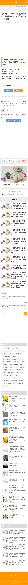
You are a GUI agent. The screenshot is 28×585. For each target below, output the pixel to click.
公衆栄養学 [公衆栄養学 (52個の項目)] (5, 364)
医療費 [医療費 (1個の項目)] (21, 364)
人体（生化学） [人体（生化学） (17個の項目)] (18, 353)
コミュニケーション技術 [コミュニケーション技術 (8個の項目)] (7, 351)
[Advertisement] (14, 39)
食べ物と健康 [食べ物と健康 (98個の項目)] (5, 386)
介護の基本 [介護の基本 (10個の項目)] (8, 361)
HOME (14, 575)
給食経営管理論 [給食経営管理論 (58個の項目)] (14, 380)
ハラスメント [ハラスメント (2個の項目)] (5, 353)
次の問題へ (19, 90)
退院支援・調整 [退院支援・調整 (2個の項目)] (20, 383)
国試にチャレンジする (14, 120)
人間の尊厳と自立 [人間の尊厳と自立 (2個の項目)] (6, 359)
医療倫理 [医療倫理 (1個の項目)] (16, 364)
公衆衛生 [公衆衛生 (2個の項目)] (10, 364)
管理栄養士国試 (10, 194)
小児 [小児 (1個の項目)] (17, 367)
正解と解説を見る (6, 85)
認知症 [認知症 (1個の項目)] (14, 383)
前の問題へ (9, 90)
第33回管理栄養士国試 (14, 192)
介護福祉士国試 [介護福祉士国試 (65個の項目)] (16, 361)
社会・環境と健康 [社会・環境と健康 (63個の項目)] (6, 378)
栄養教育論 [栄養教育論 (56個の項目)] (22, 372)
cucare (14, 2)
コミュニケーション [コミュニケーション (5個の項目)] (15, 348)
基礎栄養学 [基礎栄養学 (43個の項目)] (12, 367)
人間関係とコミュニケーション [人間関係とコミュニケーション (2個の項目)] (18, 359)
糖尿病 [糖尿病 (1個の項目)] (21, 378)
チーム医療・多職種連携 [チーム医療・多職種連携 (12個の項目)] (19, 351)
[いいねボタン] (3, 110)
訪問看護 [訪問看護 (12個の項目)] (9, 383)
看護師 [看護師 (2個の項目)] (11, 375)
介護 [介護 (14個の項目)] (3, 361)
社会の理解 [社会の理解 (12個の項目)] (16, 375)
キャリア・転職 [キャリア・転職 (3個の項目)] (6, 348)
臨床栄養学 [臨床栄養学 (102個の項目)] (21, 380)
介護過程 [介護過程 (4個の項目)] (22, 361)
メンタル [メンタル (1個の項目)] (11, 353)
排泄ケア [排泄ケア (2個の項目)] (4, 372)
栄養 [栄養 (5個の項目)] (17, 372)
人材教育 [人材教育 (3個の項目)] (14, 356)
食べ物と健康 (19, 194)
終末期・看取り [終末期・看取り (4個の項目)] (6, 380)
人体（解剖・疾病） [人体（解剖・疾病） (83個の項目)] (7, 356)
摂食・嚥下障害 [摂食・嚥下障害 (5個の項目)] (11, 372)
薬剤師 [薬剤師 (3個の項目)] (4, 383)
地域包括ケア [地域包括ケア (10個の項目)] (5, 367)
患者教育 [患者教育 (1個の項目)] (18, 369)
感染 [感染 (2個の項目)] (22, 369)
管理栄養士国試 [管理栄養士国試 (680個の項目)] (15, 378)
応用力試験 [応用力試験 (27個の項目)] (22, 367)
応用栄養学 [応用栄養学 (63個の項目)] (5, 369)
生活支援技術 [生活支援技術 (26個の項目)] (5, 375)
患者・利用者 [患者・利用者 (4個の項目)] (11, 369)
